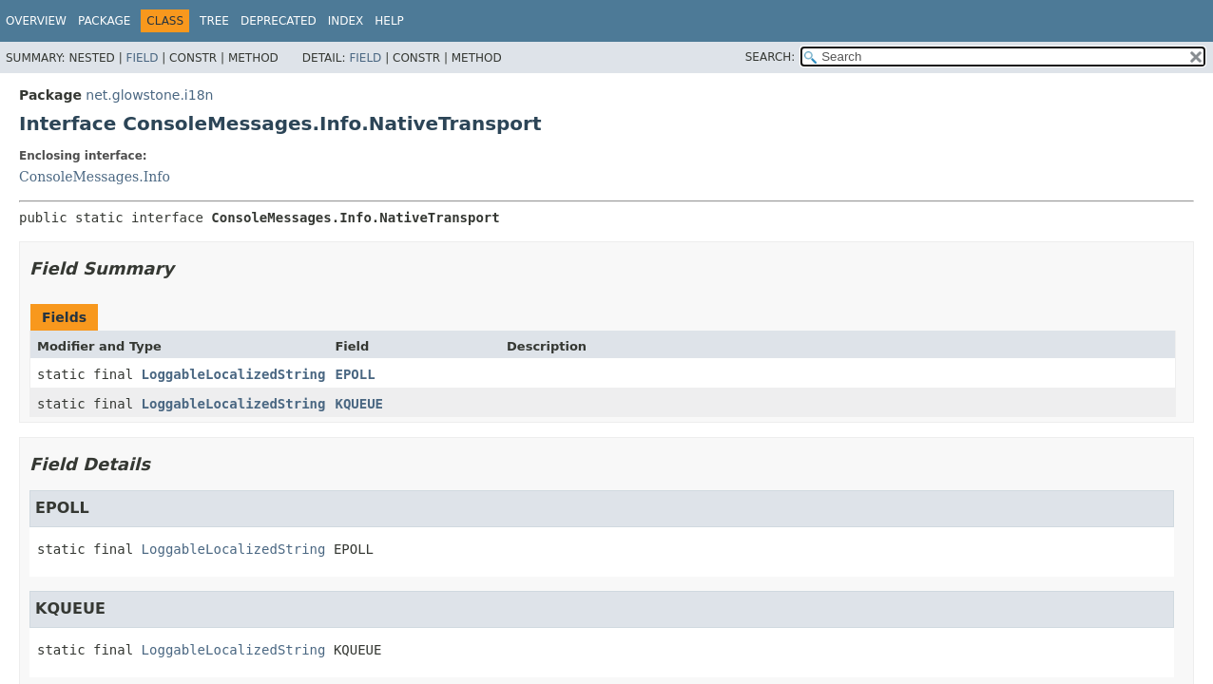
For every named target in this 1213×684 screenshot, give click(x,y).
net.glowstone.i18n (149, 95)
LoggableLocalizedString (234, 374)
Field (141, 58)
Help (389, 21)
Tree (214, 21)
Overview (36, 21)
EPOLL (355, 374)
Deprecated (279, 21)
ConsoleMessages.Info (94, 176)
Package (104, 21)
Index (346, 21)
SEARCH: (770, 57)
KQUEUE (359, 403)
